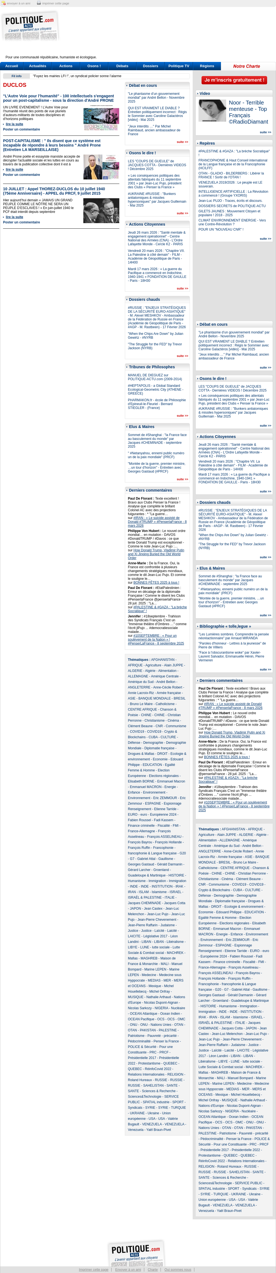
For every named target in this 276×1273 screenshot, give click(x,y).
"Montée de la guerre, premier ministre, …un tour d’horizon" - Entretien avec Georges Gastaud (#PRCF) (156, 467)
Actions (66, 66)
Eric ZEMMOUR (165, 798)
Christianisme (155, 720)
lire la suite (14, 124)
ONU (133, 1025)
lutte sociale (160, 947)
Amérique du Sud (141, 682)
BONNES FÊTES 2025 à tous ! (156, 583)
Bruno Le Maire (141, 704)
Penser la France (166, 1041)
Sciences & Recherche (159, 1091)
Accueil (11, 66)
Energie (170, 787)
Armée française (169, 693)
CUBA (153, 737)
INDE (134, 886)
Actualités (37, 66)
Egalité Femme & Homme (217, 918)
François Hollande (168, 842)
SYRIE (150, 1108)
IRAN (132, 892)
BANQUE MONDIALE (154, 698)
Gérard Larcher (139, 870)
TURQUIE (178, 1108)
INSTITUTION (162, 886)
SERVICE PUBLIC (248, 1183)
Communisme (176, 726)
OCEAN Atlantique (143, 1014)
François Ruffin (139, 848)
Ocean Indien (170, 1014)
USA (152, 1119)
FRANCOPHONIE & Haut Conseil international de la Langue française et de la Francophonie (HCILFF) (232, 164)
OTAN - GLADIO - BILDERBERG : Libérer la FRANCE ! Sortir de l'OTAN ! (231, 175)
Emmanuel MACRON (145, 787)
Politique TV (178, 66)
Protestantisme (149, 1063)
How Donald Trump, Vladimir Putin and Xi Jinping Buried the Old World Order (156, 554)
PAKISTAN (148, 1030)
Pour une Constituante (230, 1144)
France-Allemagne (141, 831)
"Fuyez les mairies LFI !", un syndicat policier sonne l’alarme (77, 76)
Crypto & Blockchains (214, 890)
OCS (160, 1019)
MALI (165, 964)
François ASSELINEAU (164, 837)
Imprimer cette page (94, 1270)
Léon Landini (218, 1056)
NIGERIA (161, 1008)
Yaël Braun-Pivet (158, 1130)
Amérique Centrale (165, 676)
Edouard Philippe (228, 912)
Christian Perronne (252, 873)
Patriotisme (136, 1036)
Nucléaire (178, 1008)
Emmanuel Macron (171, 781)
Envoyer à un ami (128, 1270)
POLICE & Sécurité (142, 1047)
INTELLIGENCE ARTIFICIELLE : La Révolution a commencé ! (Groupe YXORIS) (233, 193)
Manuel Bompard (240, 1078)
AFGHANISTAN (162, 660)
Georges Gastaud (141, 864)
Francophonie (163, 848)
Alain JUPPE (173, 665)
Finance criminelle (141, 826)
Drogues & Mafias (141, 754)
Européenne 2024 (163, 815)
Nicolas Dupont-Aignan (161, 1003)
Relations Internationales (146, 1074)
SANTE (172, 1085)
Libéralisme (175, 942)
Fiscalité (164, 826)
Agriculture (153, 665)
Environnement (154, 792)
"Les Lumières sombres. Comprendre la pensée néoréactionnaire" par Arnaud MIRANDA (233, 636)
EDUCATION (152, 765)
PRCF (164, 1052)
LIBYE (132, 947)
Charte (153, 1270)
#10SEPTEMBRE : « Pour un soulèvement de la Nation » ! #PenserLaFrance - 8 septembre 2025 (156, 639)
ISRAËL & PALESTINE (145, 897)
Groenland (161, 870)
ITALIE (170, 897)
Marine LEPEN (155, 969)
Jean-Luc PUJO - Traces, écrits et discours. (230, 201)
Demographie (153, 743)
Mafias (133, 958)
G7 (132, 859)
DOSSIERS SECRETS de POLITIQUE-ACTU (232, 206)
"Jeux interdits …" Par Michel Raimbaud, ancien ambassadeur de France (154, 130)
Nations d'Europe (211, 1106)
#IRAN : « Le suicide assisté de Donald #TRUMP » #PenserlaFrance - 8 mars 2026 (157, 522)
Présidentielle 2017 (142, 1058)
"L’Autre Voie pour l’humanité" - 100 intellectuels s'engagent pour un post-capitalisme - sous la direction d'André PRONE (58, 98)
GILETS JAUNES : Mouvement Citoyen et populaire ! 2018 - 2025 (229, 213)
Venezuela (135, 1130)
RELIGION (175, 1074)
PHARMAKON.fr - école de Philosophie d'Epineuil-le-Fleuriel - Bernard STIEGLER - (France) (157, 404)
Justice (133, 931)
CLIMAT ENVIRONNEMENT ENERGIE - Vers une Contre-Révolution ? (232, 222)
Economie (160, 759)
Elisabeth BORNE (141, 781)
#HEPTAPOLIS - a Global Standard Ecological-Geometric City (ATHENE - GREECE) (155, 389)
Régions (207, 66)
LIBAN (146, 942)
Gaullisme (165, 859)
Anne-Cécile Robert (167, 687)
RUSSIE (161, 1080)
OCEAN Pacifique (141, 1019)
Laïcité (159, 931)
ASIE (131, 698)
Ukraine (153, 1113)
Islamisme (159, 892)
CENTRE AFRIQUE (142, 709)
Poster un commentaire (21, 129)
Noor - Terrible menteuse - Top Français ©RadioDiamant (248, 112)
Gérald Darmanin (169, 864)
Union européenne (212, 1200)
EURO (133, 815)
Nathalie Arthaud (158, 997)
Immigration (157, 881)
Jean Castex (153, 909)
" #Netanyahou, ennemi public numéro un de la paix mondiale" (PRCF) (156, 455)
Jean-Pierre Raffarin (143, 925)
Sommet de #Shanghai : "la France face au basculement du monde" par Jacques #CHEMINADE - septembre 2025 (157, 440)
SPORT (178, 1102)
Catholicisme (165, 704)
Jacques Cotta (174, 903)
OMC (181, 1019)
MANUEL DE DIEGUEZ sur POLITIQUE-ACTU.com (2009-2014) (155, 377)
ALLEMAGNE (138, 676)
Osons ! (94, 66)
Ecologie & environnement (244, 907)
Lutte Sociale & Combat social (220, 1067)
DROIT (162, 754)
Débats (122, 66)
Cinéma (173, 720)
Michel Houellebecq (245, 1095)
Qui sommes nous (177, 1270)
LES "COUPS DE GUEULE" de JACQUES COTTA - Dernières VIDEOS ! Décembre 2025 (157, 165)
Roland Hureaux (140, 1080)
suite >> (182, 142)
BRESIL (179, 698)
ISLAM (144, 892)
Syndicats (135, 1108)
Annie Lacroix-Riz (141, 693)
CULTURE (168, 737)
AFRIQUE (135, 665)
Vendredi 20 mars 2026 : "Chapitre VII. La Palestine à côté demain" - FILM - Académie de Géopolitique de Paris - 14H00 (156, 256)
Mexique (155, 986)
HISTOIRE (176, 875)
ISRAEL (175, 892)
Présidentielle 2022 (246, 1150)
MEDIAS (154, 980)
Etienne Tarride (165, 809)
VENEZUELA (152, 1124)
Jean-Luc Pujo (157, 914)
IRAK (179, 886)
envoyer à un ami (18, 3)
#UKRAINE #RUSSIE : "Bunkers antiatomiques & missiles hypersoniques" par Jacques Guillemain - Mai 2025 (157, 199)
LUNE (144, 947)
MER (167, 980)
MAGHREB (149, 958)
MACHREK (175, 953)
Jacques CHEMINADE (144, 903)
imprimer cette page (55, 3)
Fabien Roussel (139, 820)
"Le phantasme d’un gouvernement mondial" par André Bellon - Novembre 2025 (156, 97)
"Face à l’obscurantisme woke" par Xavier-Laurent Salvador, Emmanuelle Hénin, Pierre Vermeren (231, 656)
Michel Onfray (159, 991)
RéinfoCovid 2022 (158, 1069)
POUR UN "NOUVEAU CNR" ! (221, 229)
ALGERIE (135, 671)
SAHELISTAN (153, 1085)
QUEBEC (170, 1063)
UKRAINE (137, 1113)
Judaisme (168, 925)
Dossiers (150, 66)
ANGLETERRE (139, 687)
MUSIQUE (135, 997)
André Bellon (166, 682)
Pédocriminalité (139, 1041)
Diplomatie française (159, 748)
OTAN (178, 1025)
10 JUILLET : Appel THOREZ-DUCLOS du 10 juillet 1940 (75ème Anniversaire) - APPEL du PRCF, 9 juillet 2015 (54, 191)
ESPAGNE (153, 803)
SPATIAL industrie (156, 1102)
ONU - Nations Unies (155, 1025)
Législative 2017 (155, 936)
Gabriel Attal (146, 859)
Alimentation (167, 671)
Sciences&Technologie (144, 1097)
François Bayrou (140, 842)
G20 (183, 853)
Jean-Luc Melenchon (227, 1034)
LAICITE (134, 936)
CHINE (146, 715)
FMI (176, 826)
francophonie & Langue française (152, 853)
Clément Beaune (140, 726)
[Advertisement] (172, 34)
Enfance (134, 792)
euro (143, 815)
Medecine (149, 975)
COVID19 (137, 732)
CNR (159, 726)
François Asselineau (243, 967)
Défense (134, 743)
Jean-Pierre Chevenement (157, 920)
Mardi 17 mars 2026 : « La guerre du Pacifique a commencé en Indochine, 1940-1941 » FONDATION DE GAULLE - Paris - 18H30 (157, 275)
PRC (152, 1052)
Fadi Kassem (163, 820)
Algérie (150, 671)
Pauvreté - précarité (162, 1036)
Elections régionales (164, 776)
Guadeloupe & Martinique (147, 875)
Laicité (172, 931)
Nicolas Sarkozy (140, 1008)
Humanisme (137, 881)
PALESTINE (168, 1030)
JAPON (135, 909)
